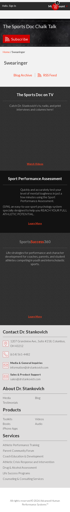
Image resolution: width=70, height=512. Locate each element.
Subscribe (19, 39)
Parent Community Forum (18, 450)
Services (11, 435)
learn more (35, 223)
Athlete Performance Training (21, 445)
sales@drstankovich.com (25, 379)
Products (12, 409)
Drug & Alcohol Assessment (20, 467)
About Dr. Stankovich (23, 388)
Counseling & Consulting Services (23, 478)
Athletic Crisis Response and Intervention (28, 462)
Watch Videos (35, 163)
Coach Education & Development (23, 456)
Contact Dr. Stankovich (25, 331)
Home (6, 52)
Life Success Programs (16, 473)
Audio (38, 423)
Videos (39, 419)
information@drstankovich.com (29, 367)
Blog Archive (22, 75)
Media (7, 398)
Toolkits (7, 419)
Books (6, 423)
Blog (37, 398)
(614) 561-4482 (20, 354)
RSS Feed (50, 75)
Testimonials (10, 402)
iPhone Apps (10, 428)
